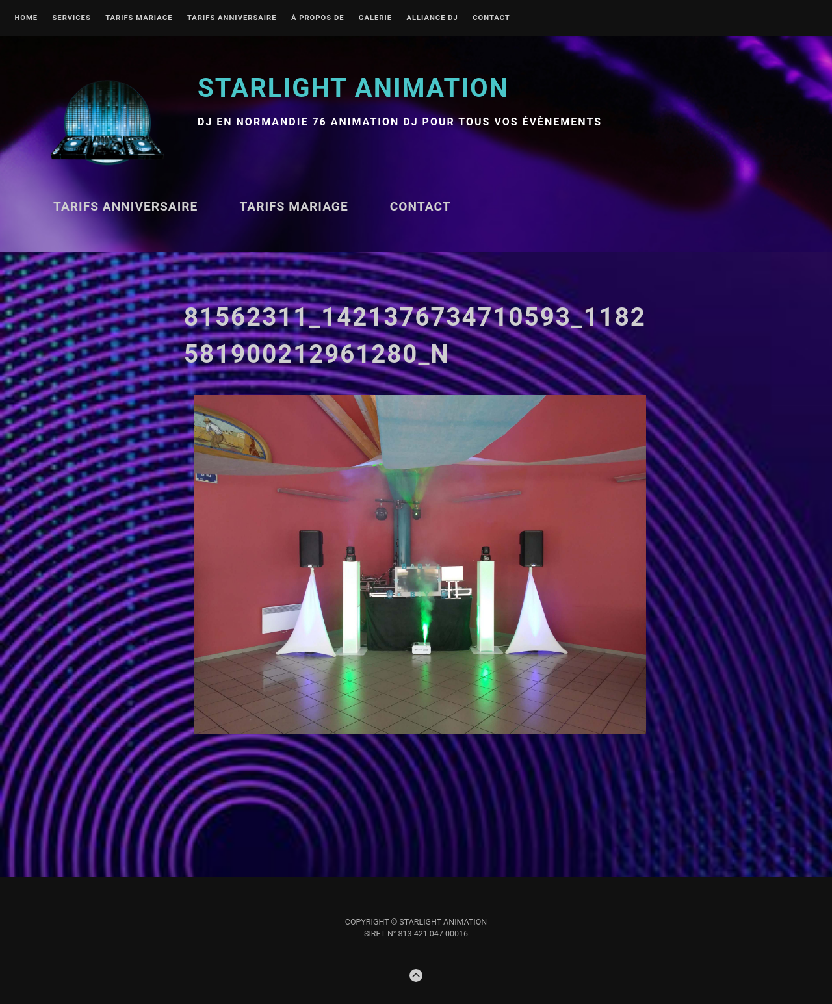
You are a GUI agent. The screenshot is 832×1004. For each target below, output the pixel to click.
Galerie (375, 18)
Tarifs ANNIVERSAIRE (232, 18)
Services (71, 18)
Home (26, 18)
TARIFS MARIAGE (138, 18)
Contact (491, 18)
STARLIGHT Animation (353, 88)
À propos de (317, 18)
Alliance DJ (432, 18)
